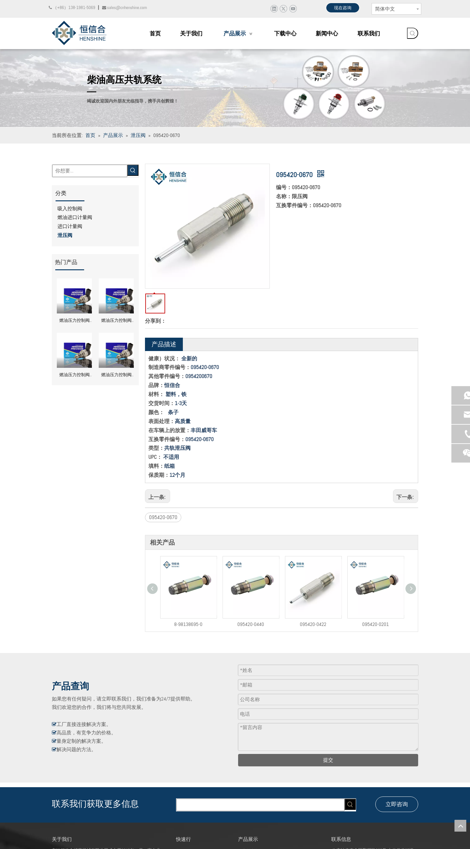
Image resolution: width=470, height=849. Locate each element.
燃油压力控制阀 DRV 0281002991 (74, 321)
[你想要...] (89, 171)
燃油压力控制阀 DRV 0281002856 (116, 375)
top (460, 826)
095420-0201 (357, 622)
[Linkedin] (274, 8)
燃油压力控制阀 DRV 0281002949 (116, 321)
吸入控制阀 (69, 209)
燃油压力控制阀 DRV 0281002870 (74, 375)
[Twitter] (283, 8)
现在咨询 (342, 8)
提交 (328, 771)
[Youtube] (293, 8)
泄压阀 (64, 235)
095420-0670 (163, 517)
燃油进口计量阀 (74, 217)
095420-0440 (232, 622)
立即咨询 (397, 815)
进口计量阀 (69, 226)
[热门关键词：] (412, 33)
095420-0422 (295, 622)
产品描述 (163, 344)
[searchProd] (260, 816)
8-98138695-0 (171, 622)
